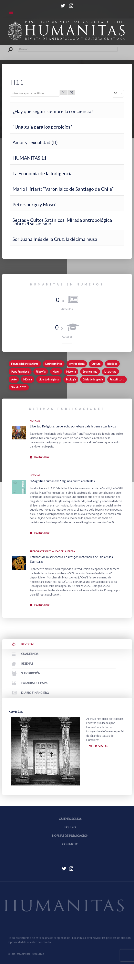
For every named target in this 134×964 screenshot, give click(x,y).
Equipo (70, 827)
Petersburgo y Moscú (35, 204)
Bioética (112, 363)
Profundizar (41, 457)
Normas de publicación (70, 835)
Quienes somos (70, 818)
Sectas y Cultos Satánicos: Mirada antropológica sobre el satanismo (62, 221)
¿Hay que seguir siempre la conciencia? (53, 111)
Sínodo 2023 (18, 387)
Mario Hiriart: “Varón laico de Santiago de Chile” (63, 189)
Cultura (95, 363)
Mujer (56, 371)
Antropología (77, 363)
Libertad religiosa (49, 379)
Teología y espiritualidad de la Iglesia (52, 551)
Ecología (71, 379)
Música (27, 379)
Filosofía (41, 371)
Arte (13, 379)
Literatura (110, 371)
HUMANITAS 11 (30, 158)
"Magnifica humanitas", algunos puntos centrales (62, 481)
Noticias (35, 420)
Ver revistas (98, 746)
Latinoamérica (53, 363)
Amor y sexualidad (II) (35, 142)
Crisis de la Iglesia (93, 379)
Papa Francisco (20, 371)
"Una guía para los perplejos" (42, 127)
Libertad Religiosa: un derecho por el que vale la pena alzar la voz (73, 426)
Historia (71, 371)
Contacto (70, 844)
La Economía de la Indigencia (43, 173)
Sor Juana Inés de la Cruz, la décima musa (55, 239)
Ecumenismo (90, 371)
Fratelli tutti (117, 379)
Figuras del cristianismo (24, 363)
